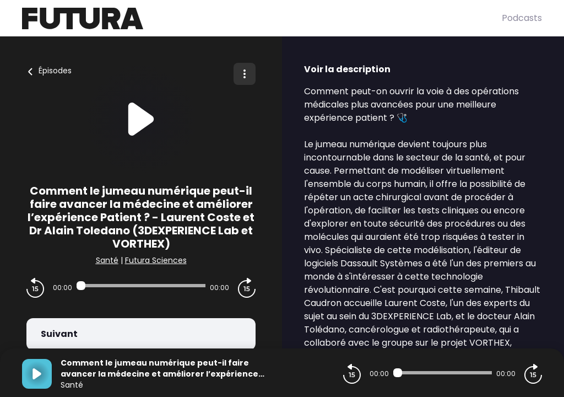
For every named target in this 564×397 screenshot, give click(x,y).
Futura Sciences (156, 260)
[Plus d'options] (245, 74)
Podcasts (522, 18)
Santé (107, 260)
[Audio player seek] (141, 286)
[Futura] (262, 18)
